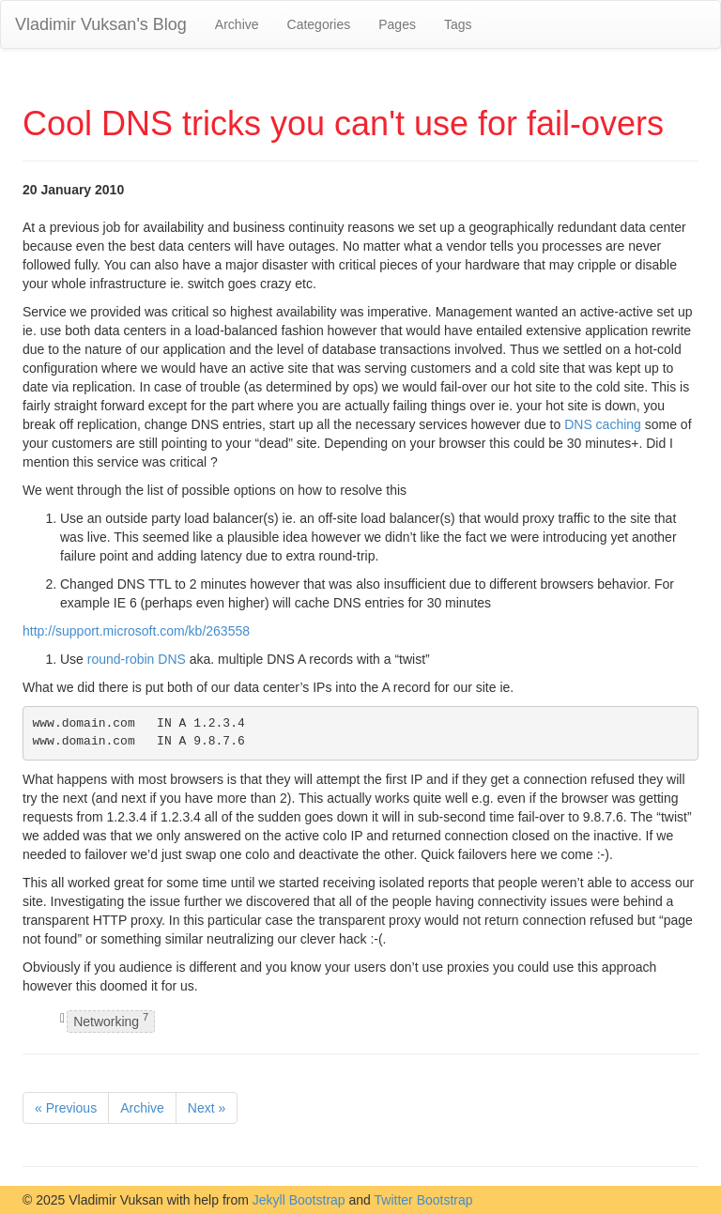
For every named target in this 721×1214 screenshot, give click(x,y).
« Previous (66, 1107)
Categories (319, 24)
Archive (237, 24)
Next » (206, 1107)
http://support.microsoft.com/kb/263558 (136, 630)
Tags (458, 24)
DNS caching (602, 424)
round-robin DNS (136, 659)
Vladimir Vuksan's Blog (101, 24)
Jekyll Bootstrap (299, 1199)
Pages (397, 24)
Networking (110, 1021)
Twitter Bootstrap (424, 1199)
